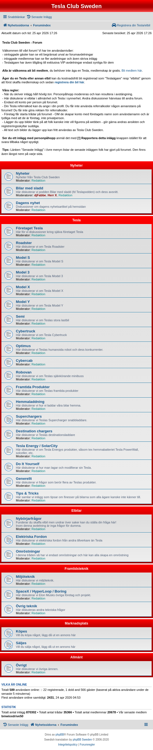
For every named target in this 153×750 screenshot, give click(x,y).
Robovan (23, 372)
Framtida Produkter (33, 387)
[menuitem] (39, 17)
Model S (23, 257)
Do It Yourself (28, 464)
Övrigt (21, 665)
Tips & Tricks (27, 493)
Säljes (21, 643)
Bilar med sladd (29, 188)
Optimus (23, 346)
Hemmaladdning (30, 402)
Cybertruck (25, 331)
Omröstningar (28, 551)
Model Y (23, 302)
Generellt (24, 478)
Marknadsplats (76, 623)
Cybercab (24, 360)
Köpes (21, 631)
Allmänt (76, 657)
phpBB (60, 734)
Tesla (76, 220)
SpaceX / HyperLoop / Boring (41, 591)
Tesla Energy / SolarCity (37, 446)
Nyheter (76, 165)
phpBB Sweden (82, 739)
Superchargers (29, 416)
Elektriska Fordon (31, 537)
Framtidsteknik (76, 569)
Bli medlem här (132, 70)
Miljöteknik (25, 577)
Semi (20, 316)
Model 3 (22, 272)
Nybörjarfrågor (28, 518)
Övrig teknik (26, 606)
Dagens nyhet (28, 203)
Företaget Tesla (29, 228)
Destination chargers (34, 431)
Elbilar (76, 511)
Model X (23, 287)
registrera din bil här (69, 82)
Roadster (24, 243)
